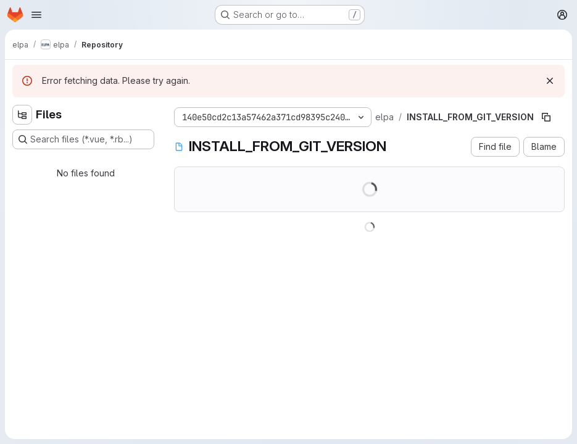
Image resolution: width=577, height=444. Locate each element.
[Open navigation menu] (36, 15)
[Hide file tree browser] (22, 115)
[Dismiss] (549, 80)
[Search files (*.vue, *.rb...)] (83, 139)
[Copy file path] (546, 117)
